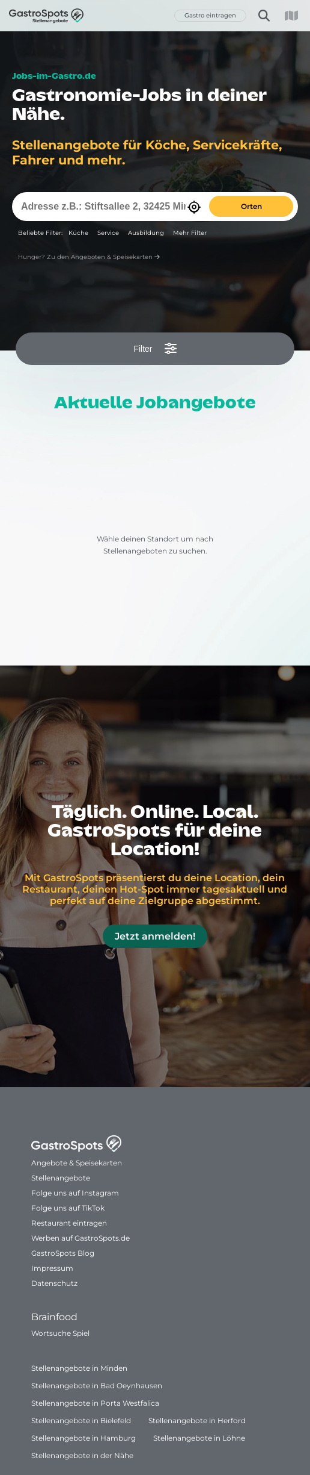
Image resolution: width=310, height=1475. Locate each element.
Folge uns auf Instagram (75, 1192)
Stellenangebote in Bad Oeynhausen (96, 1385)
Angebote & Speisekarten (76, 1162)
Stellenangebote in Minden (79, 1368)
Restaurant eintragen (69, 1222)
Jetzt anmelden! (155, 936)
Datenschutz (54, 1283)
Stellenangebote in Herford (197, 1420)
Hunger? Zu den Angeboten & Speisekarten (89, 257)
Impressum (52, 1268)
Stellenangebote (60, 1177)
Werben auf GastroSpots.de (80, 1238)
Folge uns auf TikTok (68, 1207)
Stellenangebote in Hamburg (83, 1437)
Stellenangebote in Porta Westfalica (95, 1403)
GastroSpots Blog (62, 1253)
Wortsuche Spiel (60, 1333)
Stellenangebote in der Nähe (82, 1455)
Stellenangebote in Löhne (199, 1437)
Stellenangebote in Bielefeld (81, 1420)
